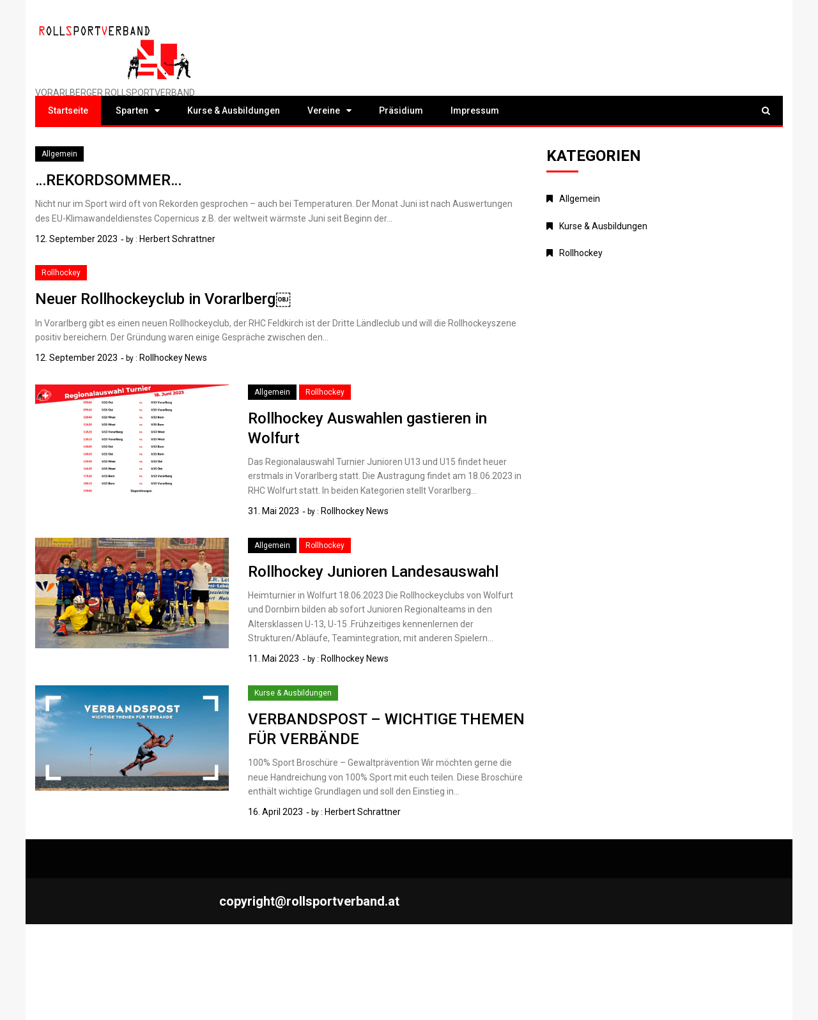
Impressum (475, 110)
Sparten (132, 110)
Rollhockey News (173, 358)
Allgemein (59, 153)
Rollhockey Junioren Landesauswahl (373, 572)
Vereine (323, 110)
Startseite (68, 110)
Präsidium (401, 110)
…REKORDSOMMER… (108, 180)
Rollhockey (61, 272)
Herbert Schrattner (177, 239)
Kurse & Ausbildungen (233, 110)
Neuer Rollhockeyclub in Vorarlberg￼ (163, 299)
